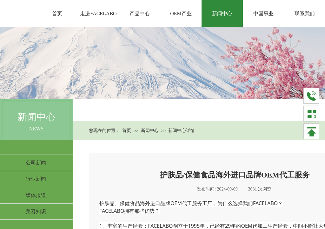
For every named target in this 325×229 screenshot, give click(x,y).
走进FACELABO (98, 13)
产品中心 (139, 13)
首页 (126, 130)
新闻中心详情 (181, 130)
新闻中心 (150, 130)
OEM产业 (181, 13)
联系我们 (305, 13)
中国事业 (263, 13)
